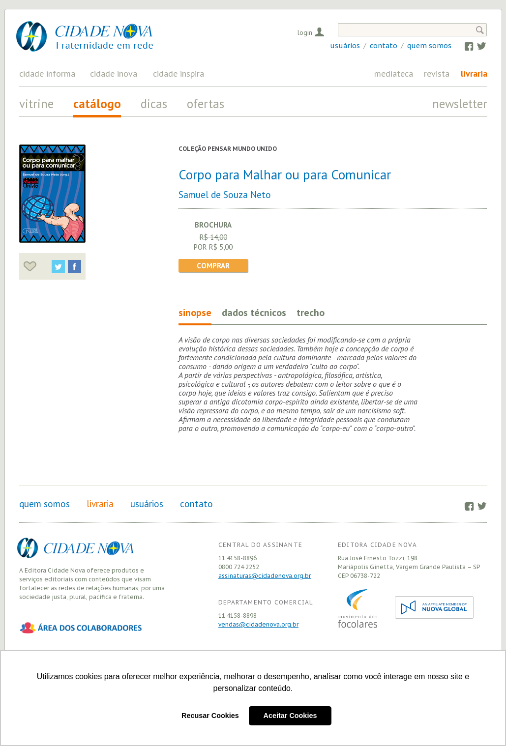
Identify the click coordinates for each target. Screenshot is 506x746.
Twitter (476, 45)
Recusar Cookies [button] (210, 715)
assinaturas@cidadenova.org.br (264, 575)
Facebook (464, 505)
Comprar (213, 265)
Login (305, 32)
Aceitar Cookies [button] (290, 715)
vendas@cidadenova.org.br (258, 624)
